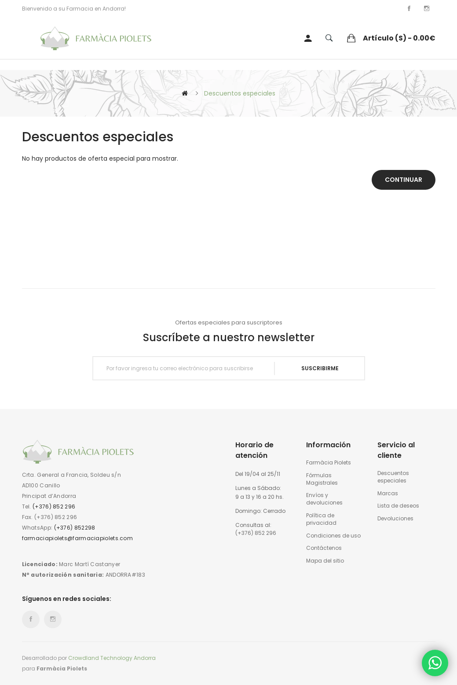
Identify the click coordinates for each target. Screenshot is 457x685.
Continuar (403, 179)
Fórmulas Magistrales (322, 479)
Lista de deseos (398, 505)
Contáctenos (324, 548)
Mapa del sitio (325, 560)
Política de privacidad (321, 519)
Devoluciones (395, 518)
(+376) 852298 (74, 527)
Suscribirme (320, 368)
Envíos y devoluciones (324, 499)
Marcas (387, 493)
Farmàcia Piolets (328, 462)
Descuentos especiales (239, 93)
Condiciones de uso (333, 535)
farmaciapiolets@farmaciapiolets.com (77, 538)
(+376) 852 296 (54, 506)
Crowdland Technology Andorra (112, 658)
